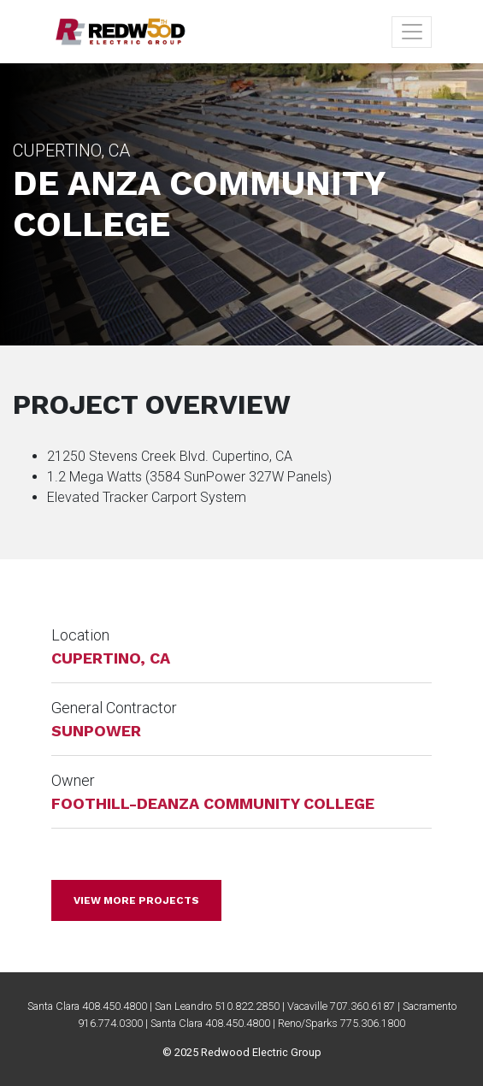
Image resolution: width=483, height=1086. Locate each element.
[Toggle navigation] (412, 32)
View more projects (136, 900)
